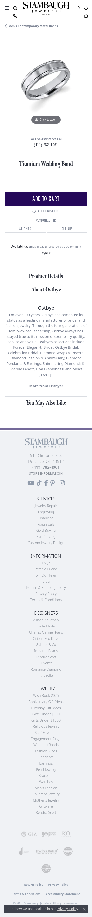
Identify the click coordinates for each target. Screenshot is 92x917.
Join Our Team (46, 575)
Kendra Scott (46, 657)
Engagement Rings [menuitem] (46, 738)
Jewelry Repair (46, 505)
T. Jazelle (46, 675)
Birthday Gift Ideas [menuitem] (46, 708)
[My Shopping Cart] (86, 15)
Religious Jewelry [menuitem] (46, 726)
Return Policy (33, 885)
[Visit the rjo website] (66, 834)
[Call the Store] (46, 467)
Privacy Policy (46, 593)
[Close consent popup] (84, 909)
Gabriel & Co (46, 644)
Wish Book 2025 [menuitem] (46, 695)
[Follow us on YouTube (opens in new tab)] (30, 483)
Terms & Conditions (46, 599)
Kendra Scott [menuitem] (46, 812)
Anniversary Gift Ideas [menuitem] (46, 701)
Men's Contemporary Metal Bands (33, 26)
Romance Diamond (46, 669)
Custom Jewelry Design (46, 542)
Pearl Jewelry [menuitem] (46, 769)
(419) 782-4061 (46, 145)
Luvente (45, 663)
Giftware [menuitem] (46, 806)
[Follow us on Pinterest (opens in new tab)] (52, 483)
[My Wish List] (86, 8)
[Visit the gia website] (29, 834)
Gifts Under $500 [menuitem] (46, 714)
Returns (67, 229)
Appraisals (46, 524)
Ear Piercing (46, 536)
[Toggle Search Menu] (15, 8)
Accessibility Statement (62, 894)
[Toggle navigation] (7, 8)
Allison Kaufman (46, 620)
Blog (46, 581)
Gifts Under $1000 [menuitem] (46, 720)
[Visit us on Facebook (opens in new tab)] (46, 483)
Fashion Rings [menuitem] (46, 751)
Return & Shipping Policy (46, 587)
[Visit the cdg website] (68, 851)
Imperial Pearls (46, 650)
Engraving (46, 512)
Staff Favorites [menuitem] (46, 732)
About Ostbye (46, 289)
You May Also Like (46, 402)
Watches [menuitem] (46, 781)
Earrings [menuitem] (46, 763)
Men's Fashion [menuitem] (46, 788)
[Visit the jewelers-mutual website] (47, 851)
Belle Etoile (46, 626)
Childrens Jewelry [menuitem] (46, 794)
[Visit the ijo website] (49, 834)
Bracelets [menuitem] (46, 775)
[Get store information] (46, 473)
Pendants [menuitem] (46, 757)
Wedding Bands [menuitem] (46, 744)
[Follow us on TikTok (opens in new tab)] (39, 483)
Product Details (46, 276)
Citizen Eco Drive (46, 638)
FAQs (46, 563)
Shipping (25, 229)
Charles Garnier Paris (46, 632)
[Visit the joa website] (25, 851)
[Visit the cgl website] (46, 868)
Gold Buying (46, 530)
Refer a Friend (46, 569)
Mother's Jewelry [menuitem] (46, 800)
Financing (46, 518)
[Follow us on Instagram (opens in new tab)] (62, 483)
